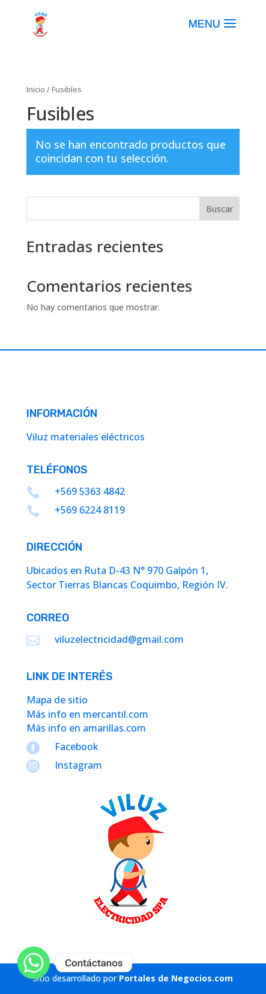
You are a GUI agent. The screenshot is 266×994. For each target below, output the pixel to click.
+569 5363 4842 (90, 491)
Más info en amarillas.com (86, 728)
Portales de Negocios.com (176, 978)
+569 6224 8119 (90, 509)
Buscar (219, 208)
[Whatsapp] (33, 963)
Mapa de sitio (57, 699)
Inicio (35, 89)
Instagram (78, 765)
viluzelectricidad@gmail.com (119, 639)
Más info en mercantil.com (87, 714)
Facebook (76, 746)
